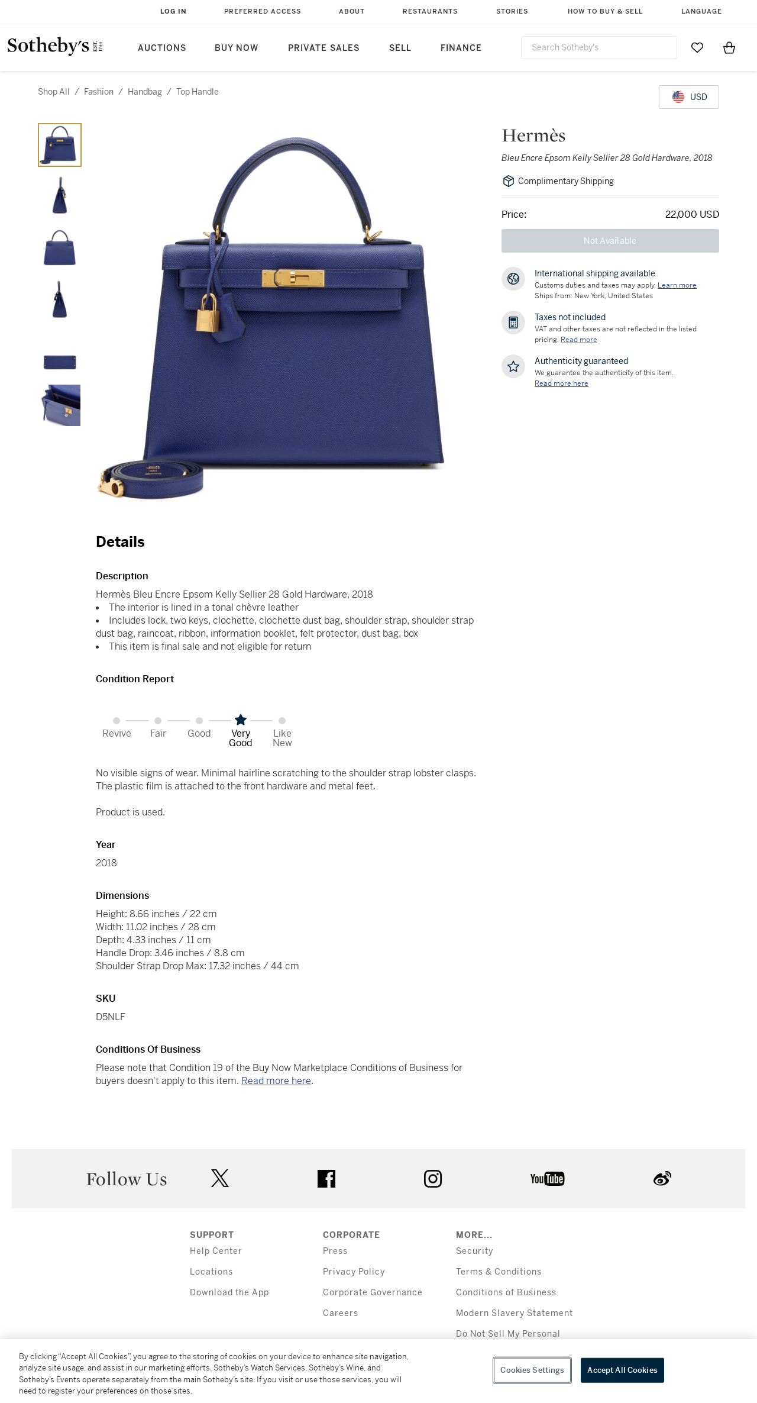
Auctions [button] (162, 48)
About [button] (352, 11)
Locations (211, 1272)
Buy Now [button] (236, 48)
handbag (145, 91)
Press (335, 1251)
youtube (547, 1179)
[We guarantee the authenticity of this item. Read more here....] (561, 383)
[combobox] (599, 47)
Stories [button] (512, 11)
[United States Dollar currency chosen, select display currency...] (689, 97)
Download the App (229, 1293)
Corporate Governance (373, 1293)
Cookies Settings (532, 1370)
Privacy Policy (354, 1272)
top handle (197, 91)
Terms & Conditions (499, 1272)
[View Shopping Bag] (729, 47)
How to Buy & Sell (605, 11)
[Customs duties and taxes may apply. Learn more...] (677, 285)
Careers (340, 1313)
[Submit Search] (663, 47)
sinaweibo (662, 1178)
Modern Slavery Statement (514, 1313)
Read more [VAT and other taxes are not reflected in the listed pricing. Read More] (579, 339)
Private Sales (324, 48)
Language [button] (701, 11)
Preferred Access (262, 11)
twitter (220, 1178)
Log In (173, 11)
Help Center (216, 1251)
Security (474, 1251)
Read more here (276, 1081)
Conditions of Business (506, 1293)
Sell (400, 48)
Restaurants (430, 11)
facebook (326, 1179)
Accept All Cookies (622, 1370)
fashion (99, 91)
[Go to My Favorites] (697, 47)
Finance (461, 48)
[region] (378, 1371)
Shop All (54, 91)
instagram (433, 1179)
